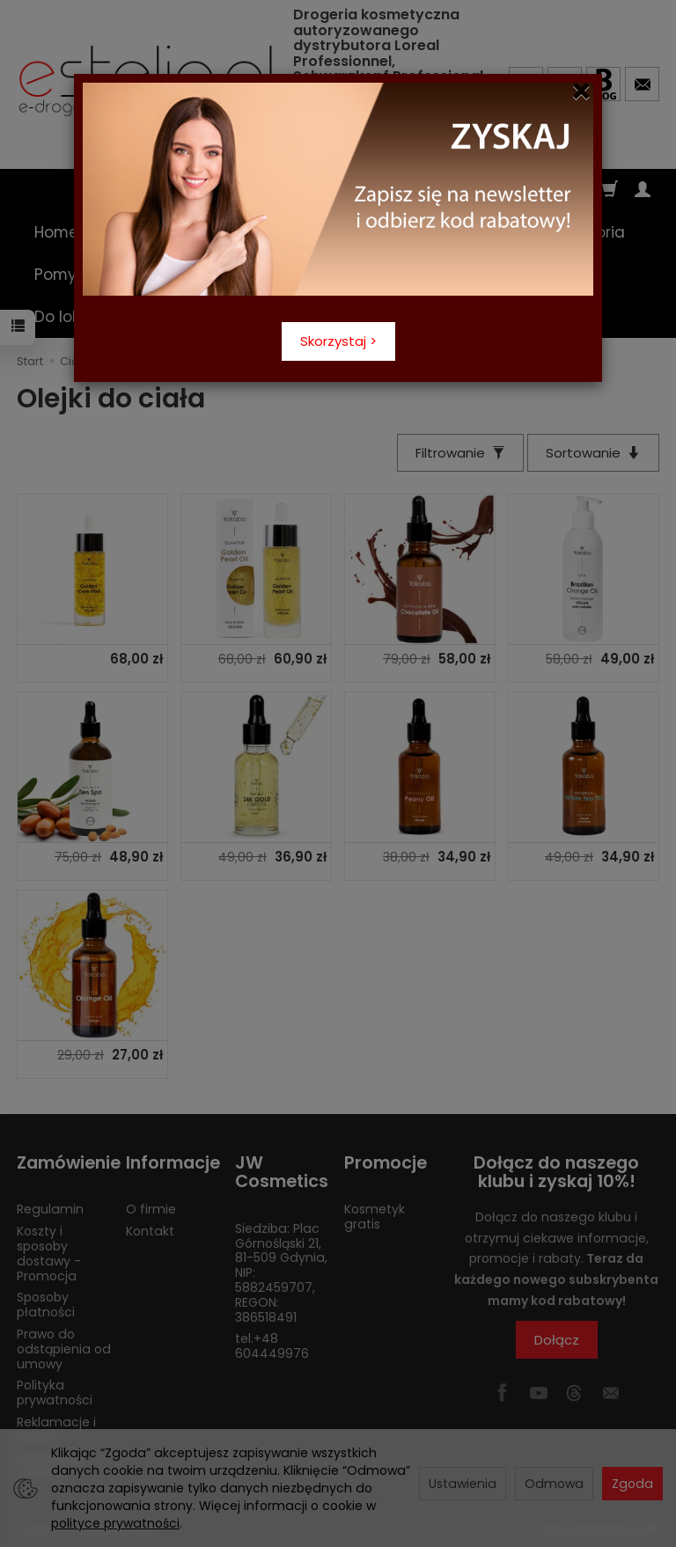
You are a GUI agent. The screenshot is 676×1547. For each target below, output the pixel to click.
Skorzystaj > (338, 341)
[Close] (581, 91)
